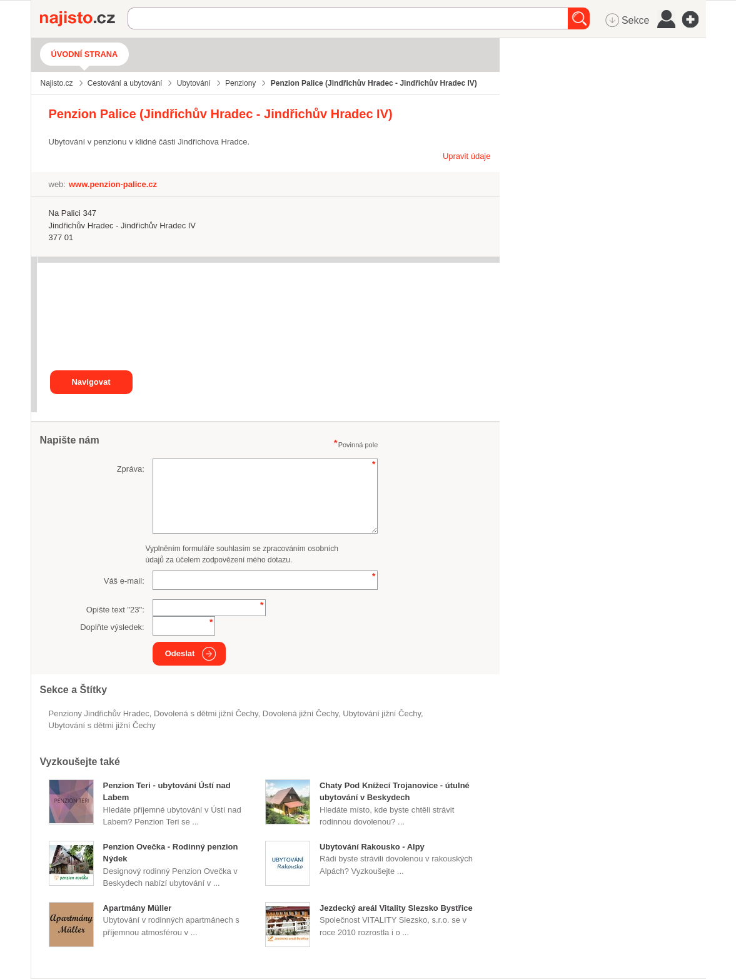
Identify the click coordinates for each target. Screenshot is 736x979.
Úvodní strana (84, 54)
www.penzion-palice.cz (113, 184)
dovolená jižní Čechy (300, 713)
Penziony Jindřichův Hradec (99, 713)
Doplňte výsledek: (112, 627)
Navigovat (90, 382)
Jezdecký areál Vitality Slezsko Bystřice (396, 908)
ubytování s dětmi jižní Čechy (102, 725)
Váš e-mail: (124, 581)
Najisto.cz (84, 18)
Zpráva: (130, 469)
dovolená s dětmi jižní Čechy (206, 713)
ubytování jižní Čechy (382, 713)
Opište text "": (115, 609)
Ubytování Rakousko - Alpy (372, 846)
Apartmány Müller (137, 908)
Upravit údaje (467, 156)
